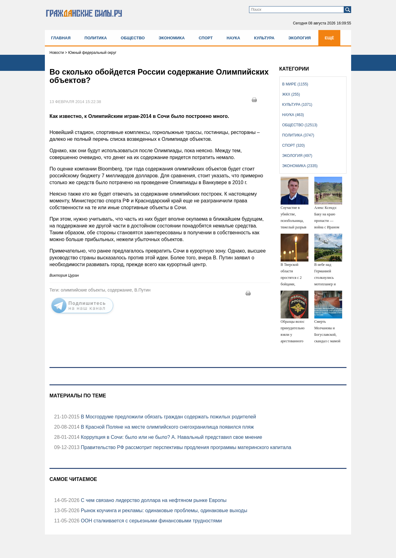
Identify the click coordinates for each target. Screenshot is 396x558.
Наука (233, 38)
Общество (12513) (299, 125)
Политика (95, 38)
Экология (299, 38)
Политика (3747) (298, 135)
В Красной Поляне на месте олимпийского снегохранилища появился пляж (167, 427)
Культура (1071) (297, 104)
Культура (264, 38)
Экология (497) (297, 156)
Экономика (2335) (299, 166)
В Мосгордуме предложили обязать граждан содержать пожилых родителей (168, 416)
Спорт (206, 38)
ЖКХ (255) (291, 94)
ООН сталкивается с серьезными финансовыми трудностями (151, 520)
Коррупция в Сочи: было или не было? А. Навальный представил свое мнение (171, 437)
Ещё (329, 38)
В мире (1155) (295, 84)
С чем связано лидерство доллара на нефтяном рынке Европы (153, 500)
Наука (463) (293, 115)
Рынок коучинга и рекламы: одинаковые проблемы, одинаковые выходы (163, 510)
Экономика (172, 38)
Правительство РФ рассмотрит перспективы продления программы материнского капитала (185, 447)
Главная (61, 38)
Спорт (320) (293, 145)
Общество (133, 38)
